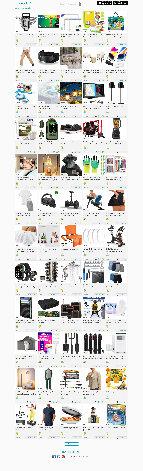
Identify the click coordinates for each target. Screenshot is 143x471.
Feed (79, 452)
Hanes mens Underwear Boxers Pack (114, 286)
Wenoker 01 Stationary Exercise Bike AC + (115, 251)
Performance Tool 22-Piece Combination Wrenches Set (25, 36)
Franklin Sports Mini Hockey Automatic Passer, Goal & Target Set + (92, 144)
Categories (72, 4)
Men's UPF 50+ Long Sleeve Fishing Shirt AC (92, 393)
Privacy (71, 452)
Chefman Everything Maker (70, 428)
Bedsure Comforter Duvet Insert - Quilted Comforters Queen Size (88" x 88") (25, 251)
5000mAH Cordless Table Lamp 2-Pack (114, 107)
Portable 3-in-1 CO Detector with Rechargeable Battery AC (48, 143)
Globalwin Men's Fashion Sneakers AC (69, 143)
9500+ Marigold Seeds (113, 392)
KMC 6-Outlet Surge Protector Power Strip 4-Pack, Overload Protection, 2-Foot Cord (93, 358)
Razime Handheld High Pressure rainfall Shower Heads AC (69, 287)
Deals (62, 4)
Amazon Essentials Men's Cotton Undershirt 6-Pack (24, 214)
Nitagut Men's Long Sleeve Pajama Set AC (47, 393)
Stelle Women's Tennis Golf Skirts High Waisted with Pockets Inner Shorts (115, 215)
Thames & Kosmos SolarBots (115, 428)
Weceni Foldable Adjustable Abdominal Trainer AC (92, 214)
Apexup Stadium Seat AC (69, 249)
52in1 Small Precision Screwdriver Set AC (90, 286)
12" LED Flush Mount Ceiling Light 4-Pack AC (92, 250)
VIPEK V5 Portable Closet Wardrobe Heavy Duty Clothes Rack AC (114, 180)
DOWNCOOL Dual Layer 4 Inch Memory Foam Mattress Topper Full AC (48, 108)
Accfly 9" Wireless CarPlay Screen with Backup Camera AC (92, 108)
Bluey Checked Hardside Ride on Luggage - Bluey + (115, 37)
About (63, 452)
